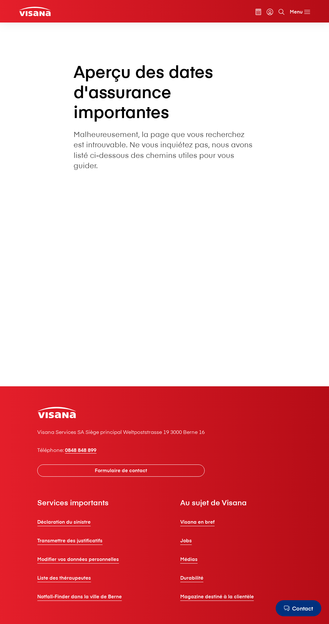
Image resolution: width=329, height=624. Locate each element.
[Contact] (298, 608)
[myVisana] (270, 12)
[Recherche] (281, 12)
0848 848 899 (80, 449)
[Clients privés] (35, 11)
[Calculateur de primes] (258, 12)
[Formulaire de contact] (121, 470)
